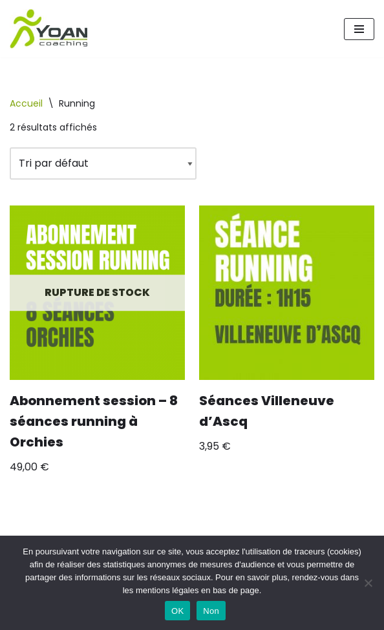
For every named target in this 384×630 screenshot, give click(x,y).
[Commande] (103, 163)
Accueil (26, 103)
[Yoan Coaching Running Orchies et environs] (48, 28)
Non (211, 611)
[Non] (367, 582)
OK (177, 611)
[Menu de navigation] (359, 29)
